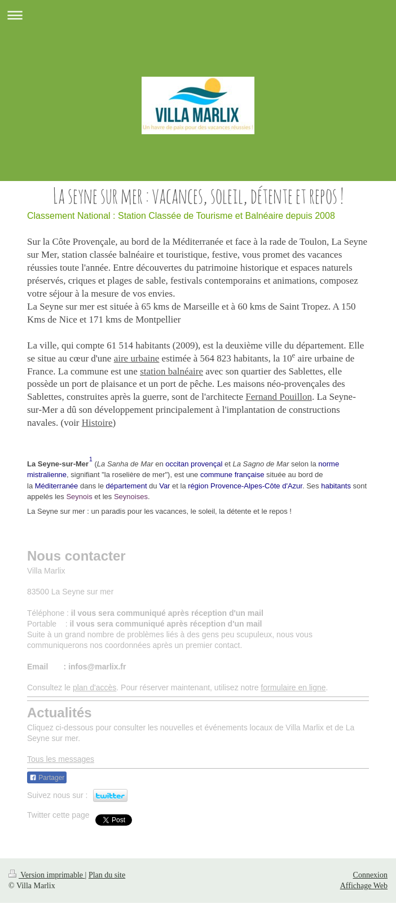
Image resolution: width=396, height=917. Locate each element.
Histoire (97, 422)
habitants (336, 486)
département (126, 486)
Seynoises (131, 496)
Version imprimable (46, 872)
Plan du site (107, 872)
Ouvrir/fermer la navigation (198, 15)
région (198, 486)
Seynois (79, 496)
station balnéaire (171, 371)
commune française (232, 474)
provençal (206, 464)
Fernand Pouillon (278, 396)
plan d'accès (94, 687)
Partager (46, 778)
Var (164, 486)
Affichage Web (364, 883)
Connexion (370, 872)
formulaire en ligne (293, 687)
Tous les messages (60, 759)
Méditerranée (56, 486)
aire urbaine (137, 358)
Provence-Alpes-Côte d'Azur (256, 486)
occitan (176, 464)
